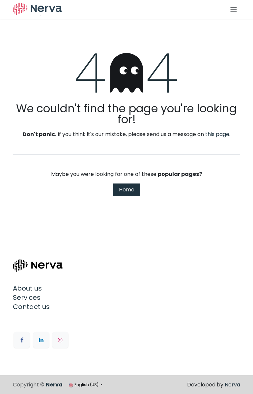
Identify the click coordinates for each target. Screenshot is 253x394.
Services (27, 297)
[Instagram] (60, 340)
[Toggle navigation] (233, 9)
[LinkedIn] (41, 340)
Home (126, 189)
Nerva (232, 384)
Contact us (31, 306)
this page (217, 134)
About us (27, 288)
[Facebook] (22, 340)
